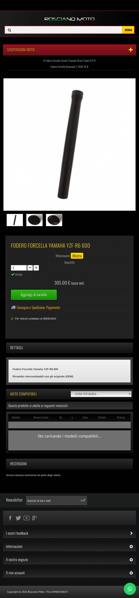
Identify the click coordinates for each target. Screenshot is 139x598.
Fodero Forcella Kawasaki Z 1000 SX (69, 67)
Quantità (69, 262)
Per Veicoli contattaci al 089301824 (35, 318)
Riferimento (63, 255)
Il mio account (15, 572)
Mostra (77, 255)
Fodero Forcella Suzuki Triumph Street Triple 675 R (69, 60)
